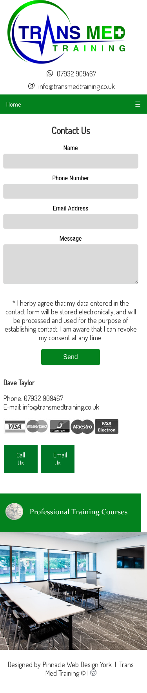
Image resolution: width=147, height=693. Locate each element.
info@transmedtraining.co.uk (76, 86)
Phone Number (70, 178)
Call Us (20, 465)
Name (70, 148)
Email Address (71, 208)
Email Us (60, 465)
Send (70, 362)
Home (13, 104)
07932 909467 (76, 73)
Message (70, 238)
